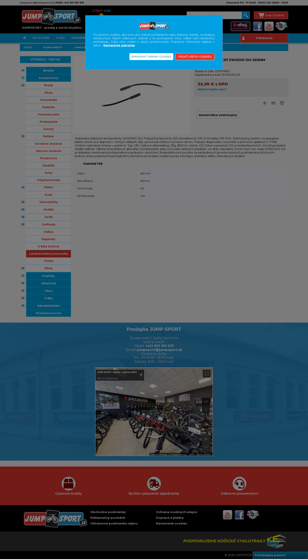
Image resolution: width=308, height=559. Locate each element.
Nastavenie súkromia (119, 45)
